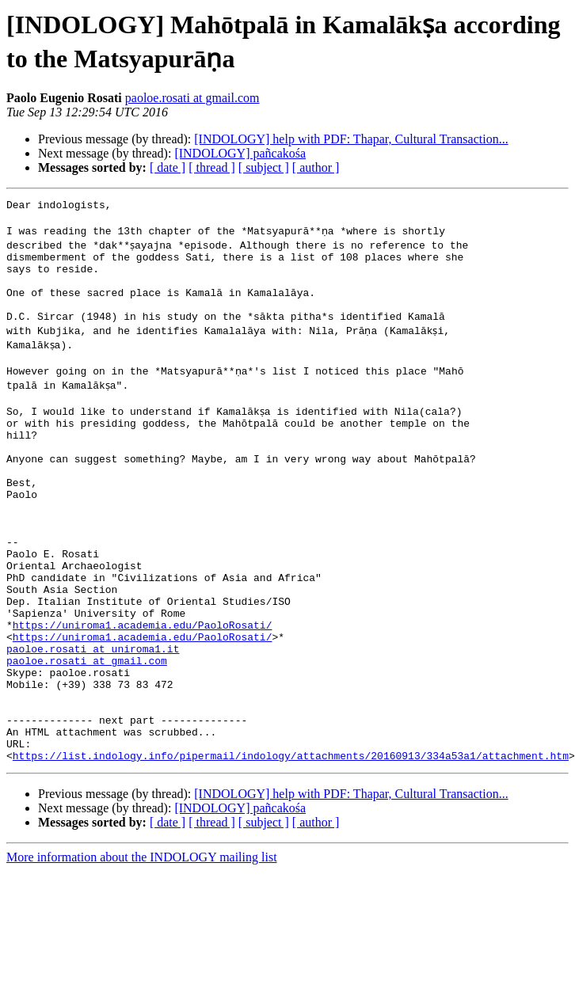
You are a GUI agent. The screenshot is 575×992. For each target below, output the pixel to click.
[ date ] (167, 167)
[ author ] (316, 167)
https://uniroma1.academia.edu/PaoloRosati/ (142, 691)
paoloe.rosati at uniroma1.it (92, 720)
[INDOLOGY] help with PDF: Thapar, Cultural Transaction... (351, 139)
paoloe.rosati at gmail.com (192, 98)
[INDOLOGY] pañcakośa (240, 153)
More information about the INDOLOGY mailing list (141, 949)
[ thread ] (211, 167)
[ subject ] (263, 167)
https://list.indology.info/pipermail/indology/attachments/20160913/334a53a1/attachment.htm (291, 848)
